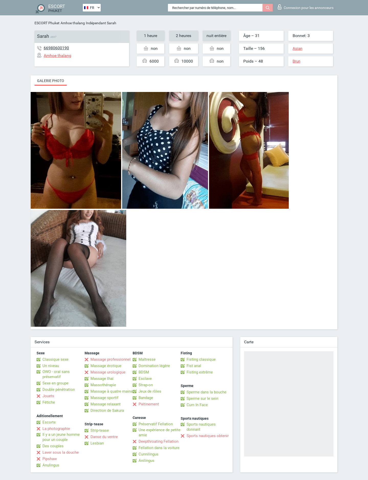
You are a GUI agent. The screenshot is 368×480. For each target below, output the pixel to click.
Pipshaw (49, 458)
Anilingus (146, 460)
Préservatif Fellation (156, 424)
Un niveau (50, 366)
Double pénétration (58, 389)
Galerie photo (50, 81)
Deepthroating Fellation (158, 441)
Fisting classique (201, 359)
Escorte (49, 422)
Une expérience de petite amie (159, 432)
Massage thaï (101, 378)
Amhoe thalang (73, 23)
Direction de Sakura (107, 410)
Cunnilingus (148, 454)
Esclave (145, 378)
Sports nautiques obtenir (208, 436)
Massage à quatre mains (111, 391)
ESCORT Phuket (47, 23)
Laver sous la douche (60, 452)
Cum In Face (197, 405)
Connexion (306, 7)
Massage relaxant (105, 404)
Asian (297, 48)
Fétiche (48, 402)
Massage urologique (107, 372)
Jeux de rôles (150, 391)
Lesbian (97, 443)
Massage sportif (104, 397)
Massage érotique (105, 366)
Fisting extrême (200, 372)
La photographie (56, 428)
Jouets (48, 396)
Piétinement (149, 404)
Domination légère (154, 366)
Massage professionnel (110, 359)
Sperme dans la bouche (206, 392)
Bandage (146, 397)
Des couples (53, 446)
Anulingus (50, 465)
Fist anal (194, 366)
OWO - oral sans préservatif (56, 374)
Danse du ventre (104, 437)
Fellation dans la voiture (159, 448)
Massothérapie (103, 385)
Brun (296, 61)
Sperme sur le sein (202, 398)
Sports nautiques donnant (201, 427)
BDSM (144, 372)
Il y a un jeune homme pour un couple (61, 437)
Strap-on (146, 385)
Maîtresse (147, 359)
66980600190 (56, 47)
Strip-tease (99, 430)
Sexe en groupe (55, 383)
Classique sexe (55, 359)
